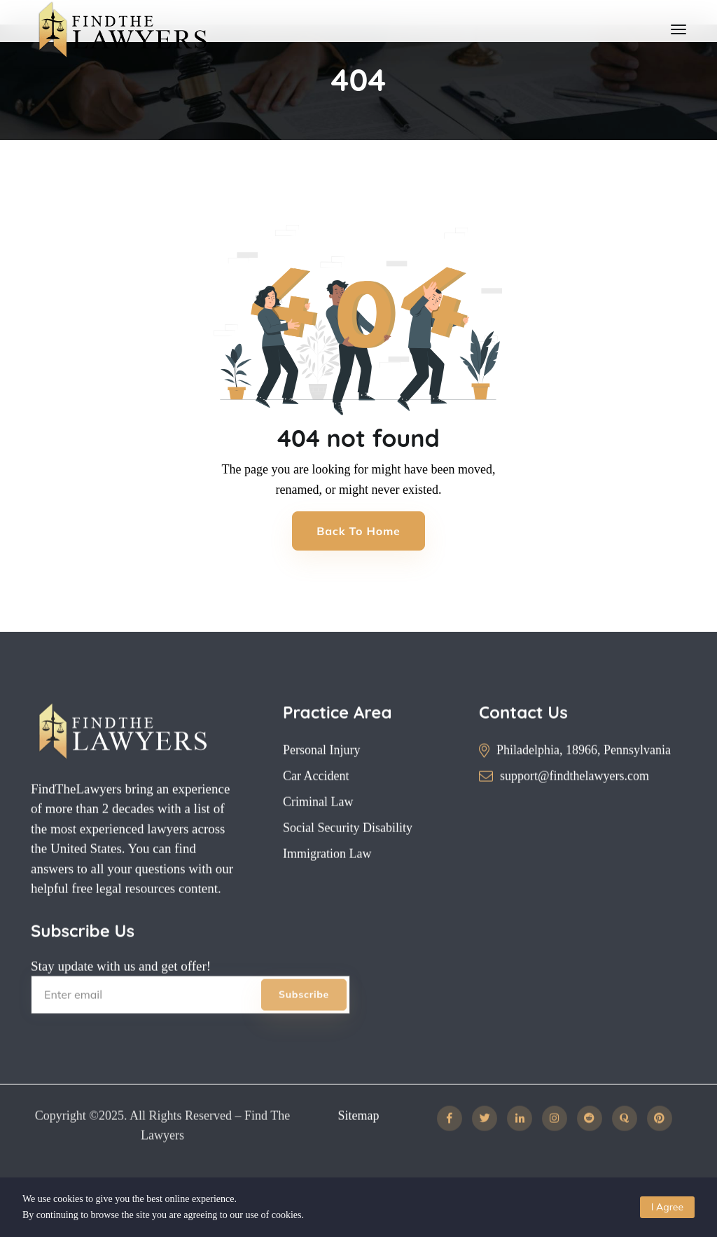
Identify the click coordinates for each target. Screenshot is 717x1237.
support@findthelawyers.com (574, 799)
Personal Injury (321, 773)
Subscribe (304, 1017)
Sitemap (358, 1138)
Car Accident (316, 799)
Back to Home (358, 531)
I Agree (667, 1207)
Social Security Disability (347, 850)
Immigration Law (327, 876)
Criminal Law (318, 824)
